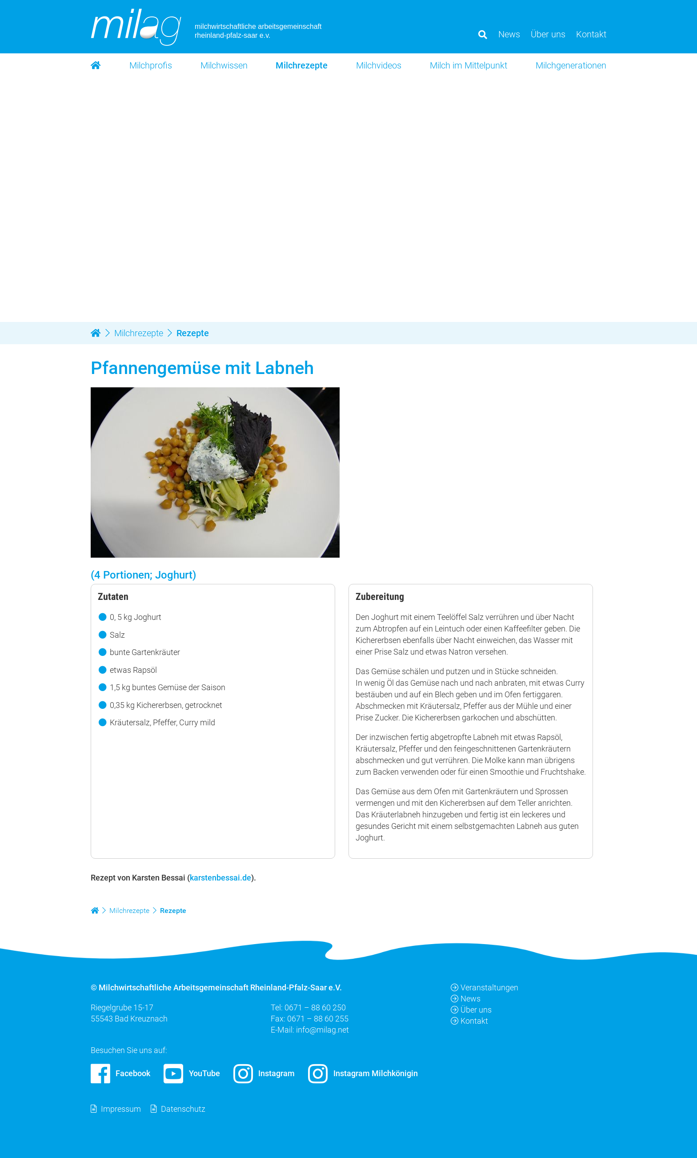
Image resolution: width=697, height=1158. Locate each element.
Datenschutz (183, 1109)
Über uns (471, 1009)
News (466, 998)
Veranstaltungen (484, 987)
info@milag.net (322, 1030)
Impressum (121, 1109)
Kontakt (469, 1021)
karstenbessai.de (220, 877)
